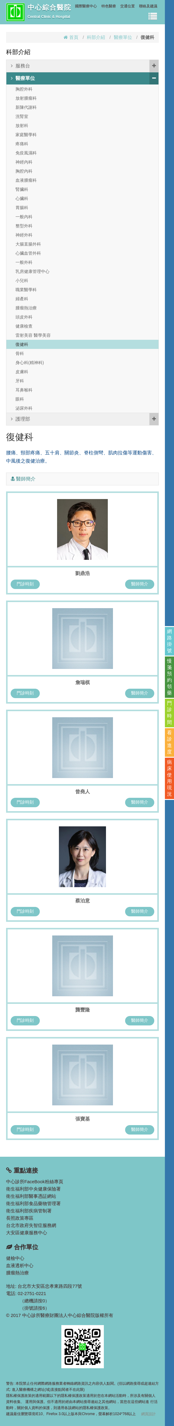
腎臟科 (21, 189)
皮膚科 (21, 371)
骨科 (19, 353)
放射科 (21, 125)
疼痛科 (21, 143)
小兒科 (21, 280)
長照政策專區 (19, 1218)
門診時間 (169, 713)
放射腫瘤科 (26, 98)
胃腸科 (21, 207)
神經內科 (23, 162)
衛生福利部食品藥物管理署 (33, 1203)
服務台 (85, 66)
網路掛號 (169, 641)
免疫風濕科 (26, 152)
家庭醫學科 (26, 134)
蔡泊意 (82, 900)
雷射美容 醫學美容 (33, 335)
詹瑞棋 (82, 682)
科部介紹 (96, 37)
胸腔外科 (23, 89)
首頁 (70, 37)
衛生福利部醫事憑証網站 (31, 1196)
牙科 (19, 380)
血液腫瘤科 (26, 180)
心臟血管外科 (28, 253)
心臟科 (21, 198)
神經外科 (23, 234)
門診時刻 (25, 583)
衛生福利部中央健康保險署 (33, 1188)
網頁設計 (148, 1414)
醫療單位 (123, 37)
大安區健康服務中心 (26, 1232)
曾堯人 (82, 791)
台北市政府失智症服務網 (31, 1225)
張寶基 (82, 1118)
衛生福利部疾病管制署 (29, 1210)
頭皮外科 (23, 317)
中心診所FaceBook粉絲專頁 (34, 1181)
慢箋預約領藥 (169, 676)
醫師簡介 (139, 583)
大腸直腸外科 (28, 244)
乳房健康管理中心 (32, 271)
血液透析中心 (19, 1265)
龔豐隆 (82, 1009)
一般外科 (23, 262)
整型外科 (23, 225)
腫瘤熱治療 (26, 307)
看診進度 (169, 742)
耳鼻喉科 (23, 389)
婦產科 (21, 298)
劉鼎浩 (82, 573)
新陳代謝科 (26, 107)
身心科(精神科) (29, 362)
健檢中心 (15, 1258)
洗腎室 (21, 116)
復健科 (21, 344)
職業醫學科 (26, 289)
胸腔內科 (23, 171)
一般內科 (23, 216)
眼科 (19, 399)
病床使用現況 (169, 778)
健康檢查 (23, 326)
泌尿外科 (23, 408)
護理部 (85, 419)
